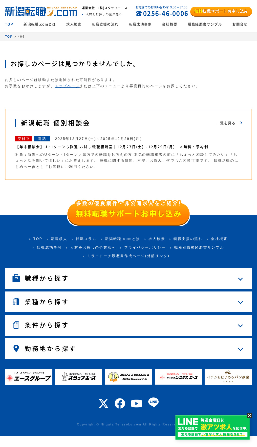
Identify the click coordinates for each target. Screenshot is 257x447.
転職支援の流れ (105, 24)
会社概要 (169, 24)
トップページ (67, 86)
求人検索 (74, 24)
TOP (9, 24)
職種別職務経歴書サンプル (199, 247)
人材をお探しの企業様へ (93, 247)
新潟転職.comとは (39, 24)
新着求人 (59, 239)
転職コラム (86, 239)
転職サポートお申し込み (221, 11)
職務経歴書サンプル (205, 24)
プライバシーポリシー (145, 247)
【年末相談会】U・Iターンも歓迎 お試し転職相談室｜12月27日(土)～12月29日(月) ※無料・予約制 (114, 147)
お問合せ (240, 24)
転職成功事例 (140, 24)
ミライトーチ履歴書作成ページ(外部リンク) (128, 256)
